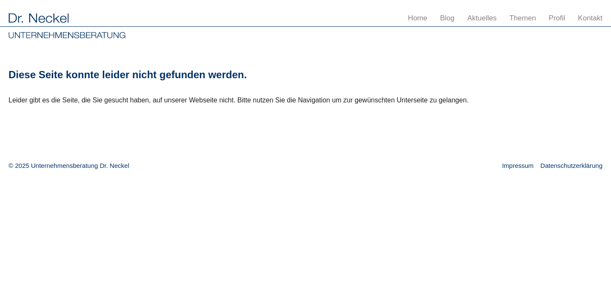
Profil (557, 18)
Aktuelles (482, 18)
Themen (522, 18)
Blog (447, 18)
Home (417, 18)
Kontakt (590, 18)
